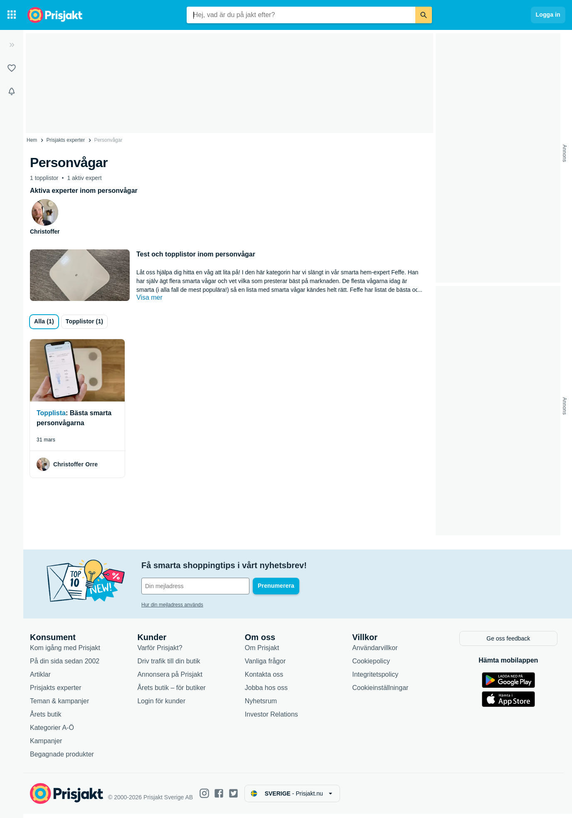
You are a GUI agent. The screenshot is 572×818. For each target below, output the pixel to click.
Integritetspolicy (375, 678)
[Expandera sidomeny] (11, 45)
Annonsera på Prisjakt (169, 678)
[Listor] (11, 68)
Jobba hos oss (266, 691)
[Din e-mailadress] (195, 586)
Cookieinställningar (380, 691)
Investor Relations (271, 718)
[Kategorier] (11, 15)
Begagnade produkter (62, 757)
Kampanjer (46, 744)
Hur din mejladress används (172, 605)
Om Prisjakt (262, 651)
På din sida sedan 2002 (64, 664)
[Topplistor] (84, 321)
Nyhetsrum (261, 704)
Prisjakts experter (66, 140)
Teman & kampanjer (59, 704)
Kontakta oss (264, 678)
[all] (44, 321)
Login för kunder (161, 704)
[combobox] (301, 15)
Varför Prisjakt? (159, 651)
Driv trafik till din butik (168, 664)
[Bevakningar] (11, 91)
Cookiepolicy (371, 664)
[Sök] (423, 15)
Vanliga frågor (265, 664)
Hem (32, 140)
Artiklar (40, 678)
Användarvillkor (374, 651)
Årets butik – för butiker (171, 691)
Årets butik (46, 718)
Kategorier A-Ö (52, 731)
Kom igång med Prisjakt (65, 651)
